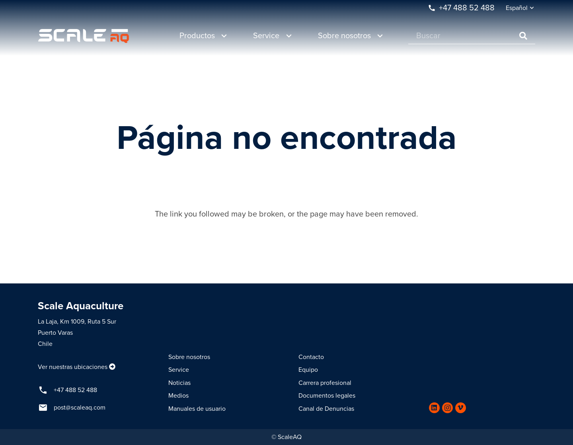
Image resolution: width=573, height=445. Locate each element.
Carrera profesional (324, 383)
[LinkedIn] (434, 407)
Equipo (308, 370)
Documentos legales (326, 396)
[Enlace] (83, 36)
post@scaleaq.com (79, 408)
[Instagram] (447, 407)
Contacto (311, 357)
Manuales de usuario (197, 409)
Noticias (179, 383)
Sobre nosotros (189, 357)
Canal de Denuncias (326, 409)
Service (178, 370)
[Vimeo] (460, 407)
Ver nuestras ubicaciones (72, 367)
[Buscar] (471, 36)
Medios (178, 396)
